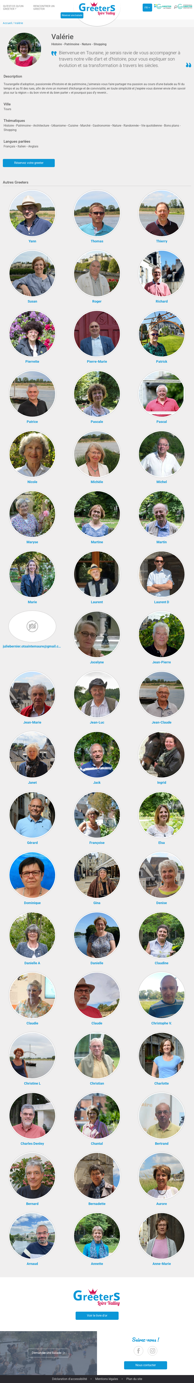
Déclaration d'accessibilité (69, 1379)
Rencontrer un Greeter (44, 7)
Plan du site (134, 1379)
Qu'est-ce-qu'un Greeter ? (13, 7)
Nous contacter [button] (145, 1365)
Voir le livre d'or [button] (97, 1315)
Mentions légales (106, 1379)
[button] (175, 8)
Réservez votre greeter (28, 163)
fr (146, 7)
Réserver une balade (72, 15)
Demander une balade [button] (48, 1353)
